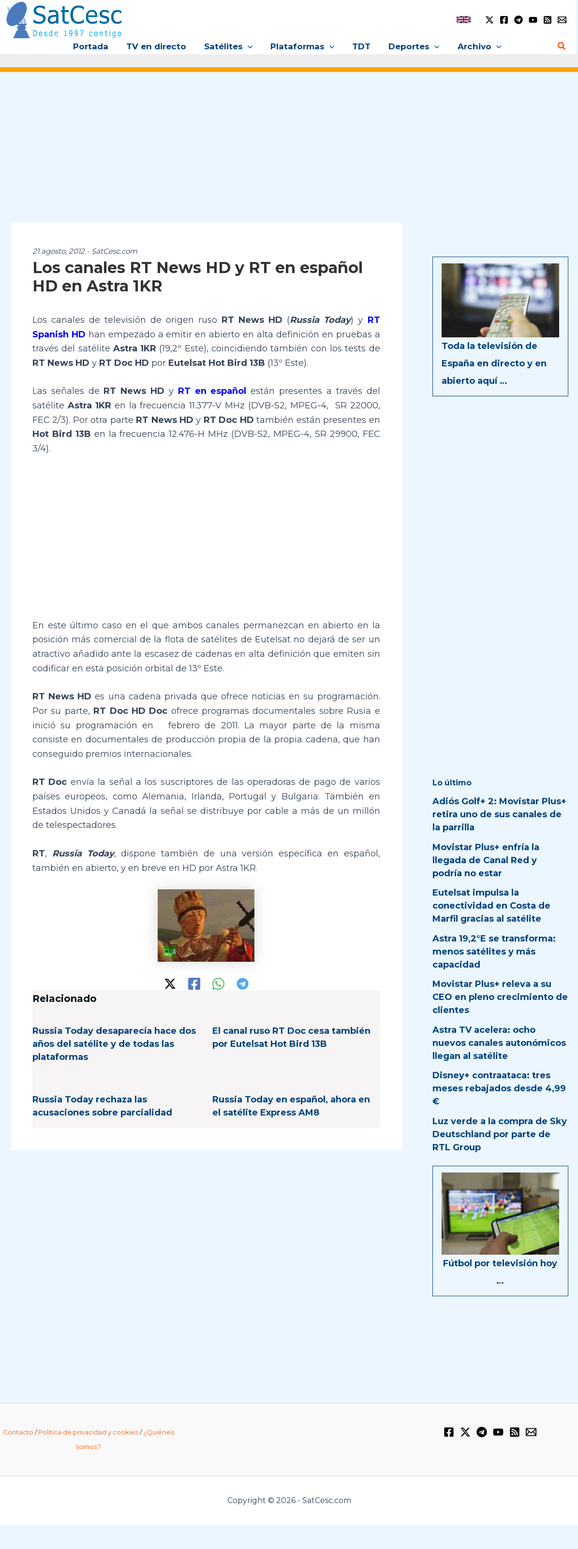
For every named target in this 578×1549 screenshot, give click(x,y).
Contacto (18, 1432)
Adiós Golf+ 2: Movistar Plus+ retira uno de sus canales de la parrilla (499, 814)
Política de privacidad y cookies (88, 1432)
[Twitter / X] (489, 19)
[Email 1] (562, 19)
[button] (249, 46)
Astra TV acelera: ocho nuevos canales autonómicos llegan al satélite (499, 1043)
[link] (464, 20)
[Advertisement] (289, 153)
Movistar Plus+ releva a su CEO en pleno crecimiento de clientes (500, 997)
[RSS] (547, 19)
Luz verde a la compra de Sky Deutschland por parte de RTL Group (499, 1134)
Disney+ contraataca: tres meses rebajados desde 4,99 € (499, 1088)
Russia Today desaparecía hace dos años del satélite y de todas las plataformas (114, 1044)
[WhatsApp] (218, 984)
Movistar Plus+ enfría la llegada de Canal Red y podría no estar (485, 860)
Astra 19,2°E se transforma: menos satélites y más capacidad (494, 951)
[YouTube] (533, 19)
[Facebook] (504, 19)
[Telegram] (518, 19)
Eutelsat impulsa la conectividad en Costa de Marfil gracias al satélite (491, 905)
